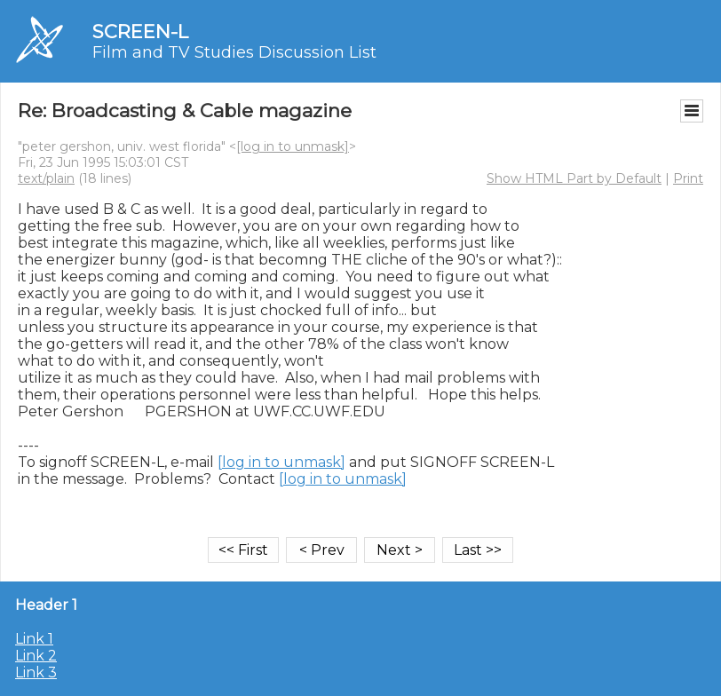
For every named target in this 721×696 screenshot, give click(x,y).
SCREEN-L (140, 31)
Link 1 (34, 638)
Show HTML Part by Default (574, 178)
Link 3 (36, 672)
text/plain (46, 178)
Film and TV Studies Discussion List (234, 52)
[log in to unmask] (292, 146)
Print (688, 178)
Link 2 (36, 655)
